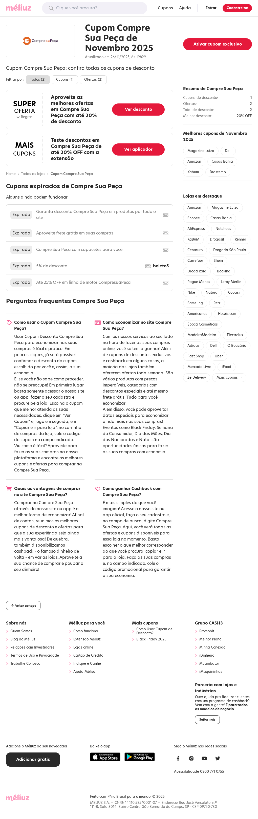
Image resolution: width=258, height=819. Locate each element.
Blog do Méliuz (22, 639)
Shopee (193, 218)
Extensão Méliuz (87, 639)
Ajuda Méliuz (84, 672)
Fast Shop (195, 356)
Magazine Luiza (200, 150)
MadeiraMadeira (201, 335)
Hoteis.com (227, 313)
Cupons (165, 8)
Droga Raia (196, 271)
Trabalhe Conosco (25, 664)
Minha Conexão (212, 647)
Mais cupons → (229, 377)
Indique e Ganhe (87, 664)
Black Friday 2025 (151, 639)
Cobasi (234, 292)
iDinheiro (206, 656)
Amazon (194, 161)
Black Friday (143, 427)
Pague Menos (198, 281)
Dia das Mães (148, 434)
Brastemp (218, 172)
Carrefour (195, 260)
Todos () (38, 79)
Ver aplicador (138, 149)
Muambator (209, 664)
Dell (228, 150)
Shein (218, 260)
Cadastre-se (237, 8)
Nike (191, 292)
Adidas (193, 345)
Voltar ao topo (23, 605)
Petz (217, 303)
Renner (240, 239)
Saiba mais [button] (207, 720)
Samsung (195, 303)
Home (11, 174)
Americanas (197, 313)
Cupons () (65, 79)
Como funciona (85, 631)
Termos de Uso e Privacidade (34, 656)
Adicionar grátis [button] (33, 759)
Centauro (195, 250)
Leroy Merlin (231, 281)
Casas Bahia (222, 161)
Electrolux (235, 335)
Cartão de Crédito (88, 656)
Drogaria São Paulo (229, 250)
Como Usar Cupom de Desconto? (154, 631)
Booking (223, 271)
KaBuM (193, 239)
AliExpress (196, 228)
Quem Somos (21, 631)
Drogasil (217, 239)
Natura (212, 292)
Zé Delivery (196, 377)
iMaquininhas (210, 672)
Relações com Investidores (32, 647)
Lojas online (83, 647)
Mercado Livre (199, 366)
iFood (226, 366)
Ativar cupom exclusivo (218, 44)
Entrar (211, 8)
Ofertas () (93, 79)
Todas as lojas (33, 174)
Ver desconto (138, 109)
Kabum (193, 172)
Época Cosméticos (202, 324)
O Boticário (236, 345)
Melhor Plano (210, 639)
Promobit (206, 631)
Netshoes (223, 228)
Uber (219, 356)
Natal (144, 440)
